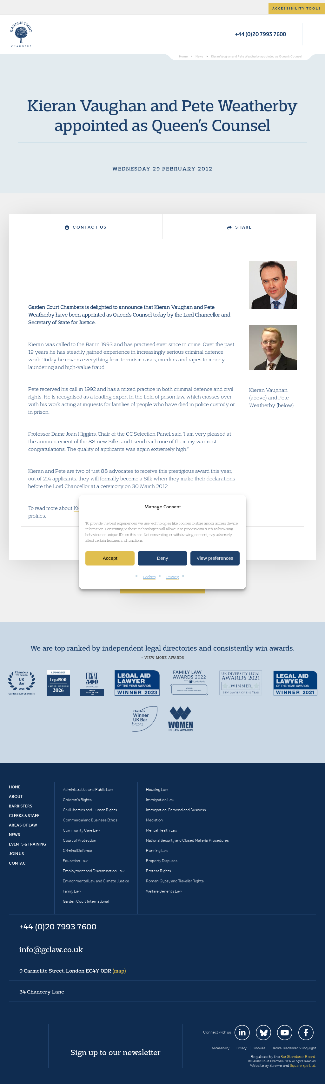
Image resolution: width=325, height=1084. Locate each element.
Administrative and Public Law (88, 789)
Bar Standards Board (298, 1056)
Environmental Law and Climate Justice (96, 881)
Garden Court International (86, 901)
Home (14, 787)
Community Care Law (81, 830)
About (16, 796)
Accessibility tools (296, 8)
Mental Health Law (161, 830)
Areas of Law (23, 825)
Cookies (149, 576)
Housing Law (157, 789)
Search (296, 34)
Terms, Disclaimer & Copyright (294, 1048)
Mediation (154, 820)
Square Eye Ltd (302, 1065)
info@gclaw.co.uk (51, 949)
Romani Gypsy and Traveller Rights (175, 881)
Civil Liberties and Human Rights (90, 809)
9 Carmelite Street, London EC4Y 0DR (72, 970)
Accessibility (220, 1048)
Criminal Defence (77, 850)
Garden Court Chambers (21, 34)
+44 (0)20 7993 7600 (260, 34)
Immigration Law (160, 799)
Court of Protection (79, 840)
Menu (310, 34)
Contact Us (86, 227)
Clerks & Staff (24, 815)
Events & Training (27, 844)
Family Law (72, 891)
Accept (110, 558)
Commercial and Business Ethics (90, 820)
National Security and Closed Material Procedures (187, 840)
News (14, 834)
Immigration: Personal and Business (176, 809)
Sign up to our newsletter (115, 1052)
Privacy (172, 576)
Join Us (16, 853)
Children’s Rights (77, 799)
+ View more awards (162, 657)
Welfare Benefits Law (164, 891)
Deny (162, 558)
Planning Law (157, 850)
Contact (18, 863)
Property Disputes (161, 860)
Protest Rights (158, 870)
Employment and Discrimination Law (93, 870)
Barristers (20, 806)
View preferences (215, 558)
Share (239, 227)
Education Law (75, 860)
